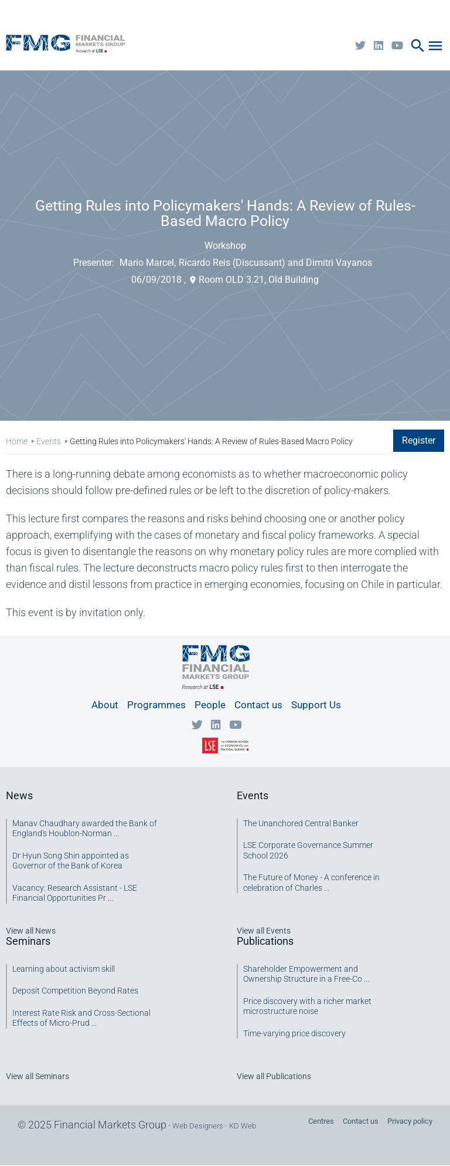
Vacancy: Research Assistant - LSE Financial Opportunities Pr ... (74, 893)
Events (48, 441)
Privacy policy (409, 1121)
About (104, 705)
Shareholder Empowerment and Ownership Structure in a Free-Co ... (306, 974)
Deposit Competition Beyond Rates (75, 990)
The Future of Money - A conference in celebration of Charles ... (311, 883)
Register (418, 440)
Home (17, 441)
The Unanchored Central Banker (301, 823)
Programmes (156, 705)
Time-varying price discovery (294, 1033)
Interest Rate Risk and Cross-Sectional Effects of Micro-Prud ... (81, 1018)
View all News (31, 930)
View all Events (264, 930)
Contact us (258, 705)
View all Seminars (37, 1076)
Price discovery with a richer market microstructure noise (307, 1006)
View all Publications (274, 1076)
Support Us (316, 705)
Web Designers (197, 1125)
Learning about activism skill (63, 969)
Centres (321, 1121)
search (418, 46)
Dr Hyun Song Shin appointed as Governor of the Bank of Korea (70, 861)
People (210, 705)
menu (435, 46)
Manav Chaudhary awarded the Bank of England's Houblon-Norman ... (84, 829)
